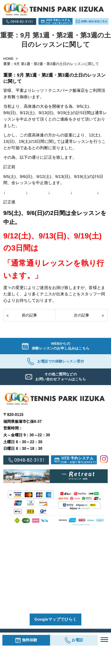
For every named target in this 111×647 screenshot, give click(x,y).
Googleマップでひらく (55, 621)
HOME (9, 58)
